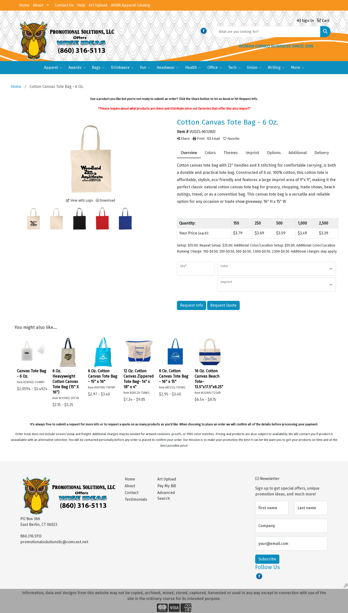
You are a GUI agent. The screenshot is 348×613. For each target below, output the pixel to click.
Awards (77, 67)
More (297, 67)
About (38, 5)
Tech (234, 67)
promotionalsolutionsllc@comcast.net (54, 542)
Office (214, 67)
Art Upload (98, 5)
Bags (98, 67)
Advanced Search (166, 495)
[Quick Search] (266, 31)
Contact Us (64, 5)
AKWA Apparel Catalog (130, 5)
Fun (145, 67)
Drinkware (122, 67)
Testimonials (136, 499)
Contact (131, 492)
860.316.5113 (31, 536)
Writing (276, 67)
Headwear (168, 67)
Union (254, 67)
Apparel (53, 67)
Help (81, 5)
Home (24, 5)
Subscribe (267, 559)
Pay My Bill (166, 486)
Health (193, 67)
